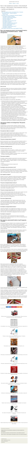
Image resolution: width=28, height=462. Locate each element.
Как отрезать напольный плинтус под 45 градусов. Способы (12, 28)
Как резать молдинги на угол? (8, 18)
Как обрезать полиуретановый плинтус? (9, 26)
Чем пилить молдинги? (7, 19)
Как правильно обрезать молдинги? (9, 16)
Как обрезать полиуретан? (7, 27)
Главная (10, 3)
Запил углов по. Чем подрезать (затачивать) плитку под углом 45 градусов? (14, 434)
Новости (14, 3)
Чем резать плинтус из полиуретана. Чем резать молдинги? (12, 15)
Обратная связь (3, 442)
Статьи (17, 3)
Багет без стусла (14, 1)
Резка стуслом (5, 14)
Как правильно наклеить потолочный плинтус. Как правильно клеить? (13, 432)
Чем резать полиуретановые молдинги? (9, 17)
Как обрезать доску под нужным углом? (9, 20)
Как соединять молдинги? (7, 21)
